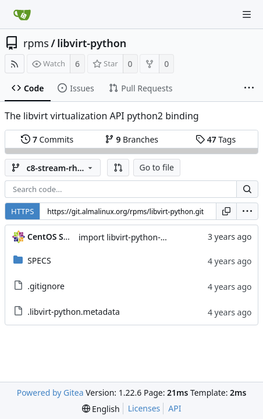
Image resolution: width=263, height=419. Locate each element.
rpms (36, 43)
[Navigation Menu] (246, 14)
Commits (47, 139)
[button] (118, 167)
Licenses (144, 408)
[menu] (247, 211)
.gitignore (46, 286)
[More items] (249, 88)
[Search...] (247, 189)
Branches (131, 139)
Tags (216, 139)
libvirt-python (91, 43)
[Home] (22, 14)
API (174, 408)
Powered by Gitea (50, 392)
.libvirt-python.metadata (73, 311)
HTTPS (22, 211)
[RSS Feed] (14, 63)
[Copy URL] (226, 211)
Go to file (157, 167)
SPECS (39, 260)
